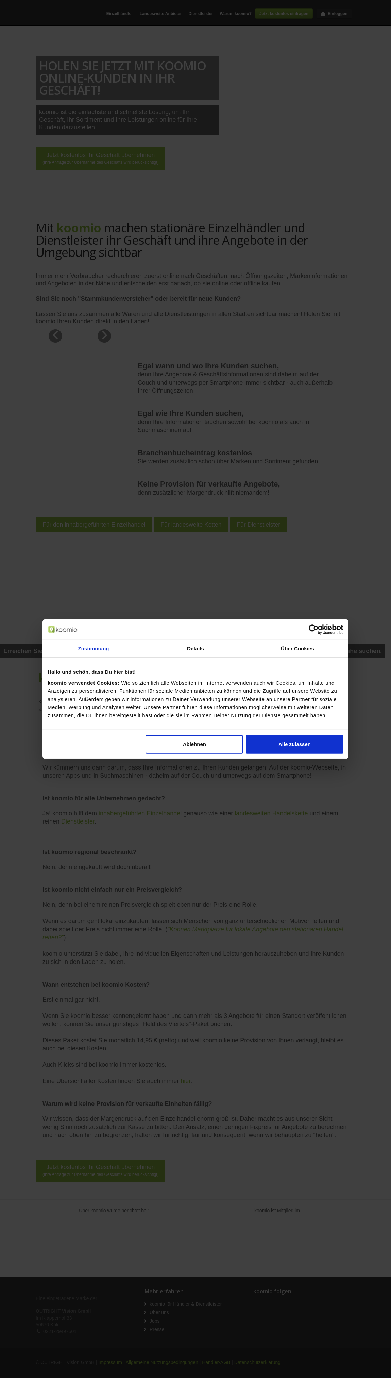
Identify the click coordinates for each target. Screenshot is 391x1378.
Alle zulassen (294, 744)
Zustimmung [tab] (93, 648)
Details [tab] (195, 648)
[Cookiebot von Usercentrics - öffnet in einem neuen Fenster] (313, 629)
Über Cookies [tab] (297, 648)
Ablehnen (194, 744)
